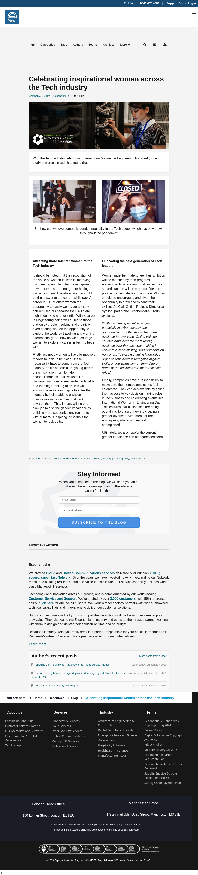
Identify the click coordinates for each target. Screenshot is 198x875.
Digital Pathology (109, 730)
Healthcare (105, 750)
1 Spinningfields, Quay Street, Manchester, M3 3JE (143, 814)
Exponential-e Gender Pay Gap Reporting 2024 (161, 723)
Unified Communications (68, 736)
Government (106, 740)
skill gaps (109, 458)
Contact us (12, 721)
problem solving (91, 458)
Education (129, 730)
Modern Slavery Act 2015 (161, 750)
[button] (125, 45)
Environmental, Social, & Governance (21, 738)
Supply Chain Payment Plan (162, 783)
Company (34, 95)
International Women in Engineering (58, 458)
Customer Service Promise (22, 726)
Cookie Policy (153, 730)
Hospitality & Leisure (111, 745)
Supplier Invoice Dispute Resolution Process (160, 775)
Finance (131, 735)
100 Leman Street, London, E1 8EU (48, 815)
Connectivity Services (66, 721)
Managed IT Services (65, 741)
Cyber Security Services (67, 731)
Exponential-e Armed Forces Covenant (163, 766)
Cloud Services (61, 726)
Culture (46, 95)
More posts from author (152, 655)
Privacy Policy (153, 744)
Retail (124, 755)
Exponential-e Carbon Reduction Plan (158, 757)
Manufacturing (108, 755)
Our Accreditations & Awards (24, 731)
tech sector (138, 458)
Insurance (121, 750)
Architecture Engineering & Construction (116, 723)
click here (46, 603)
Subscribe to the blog (99, 522)
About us (27, 721)
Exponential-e (61, 95)
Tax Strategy (13, 745)
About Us (14, 712)
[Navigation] (194, 15)
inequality (123, 458)
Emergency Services (111, 735)
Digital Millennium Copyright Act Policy (163, 737)
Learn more (37, 644)
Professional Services (66, 746)
